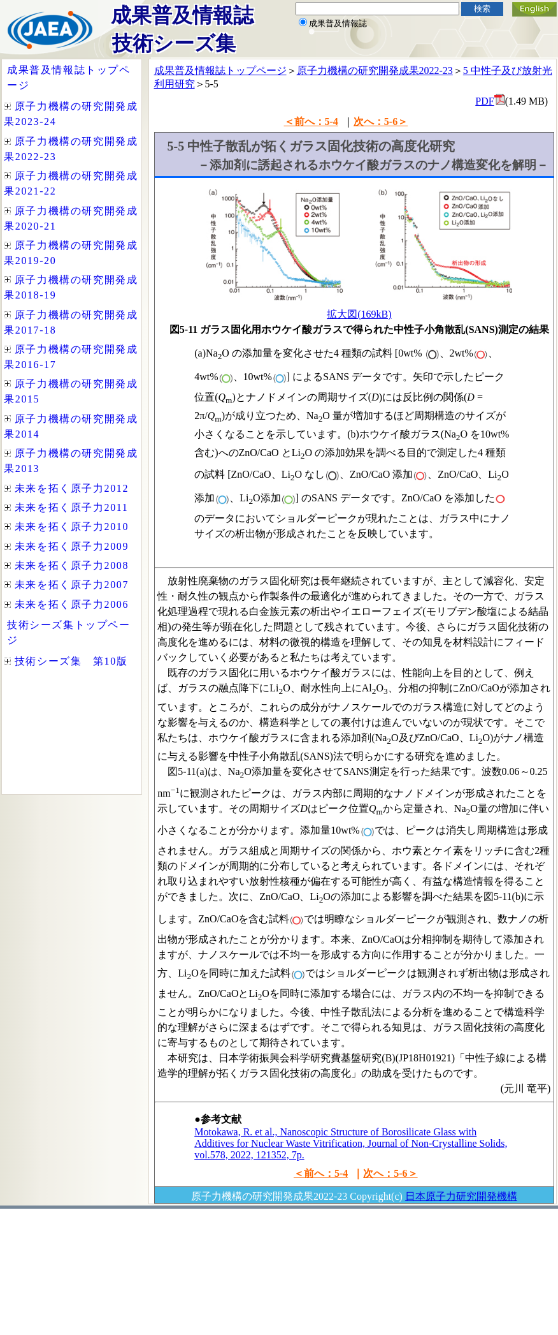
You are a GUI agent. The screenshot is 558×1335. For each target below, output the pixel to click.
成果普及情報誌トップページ (220, 70)
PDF (484, 101)
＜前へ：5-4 (311, 121)
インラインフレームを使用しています (71, 426)
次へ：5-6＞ (381, 121)
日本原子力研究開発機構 (461, 1196)
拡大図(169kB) (359, 314)
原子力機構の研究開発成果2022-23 (375, 70)
